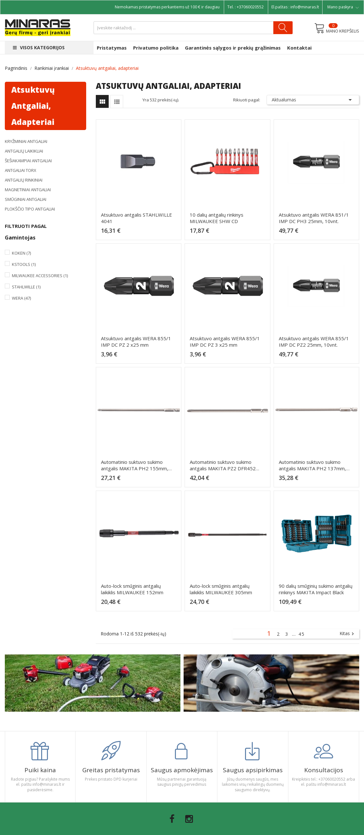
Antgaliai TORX (20, 170)
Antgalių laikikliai (24, 151)
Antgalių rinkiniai (23, 180)
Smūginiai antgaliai (25, 199)
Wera (21, 298)
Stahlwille (26, 287)
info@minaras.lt (304, 7)
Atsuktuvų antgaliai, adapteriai (33, 105)
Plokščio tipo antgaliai (30, 209)
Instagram (189, 818)
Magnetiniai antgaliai (28, 189)
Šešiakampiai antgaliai (28, 161)
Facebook (172, 818)
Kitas (348, 634)
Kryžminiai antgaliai (26, 141)
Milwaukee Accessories (40, 275)
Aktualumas (313, 100)
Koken (21, 253)
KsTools (24, 264)
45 (301, 634)
